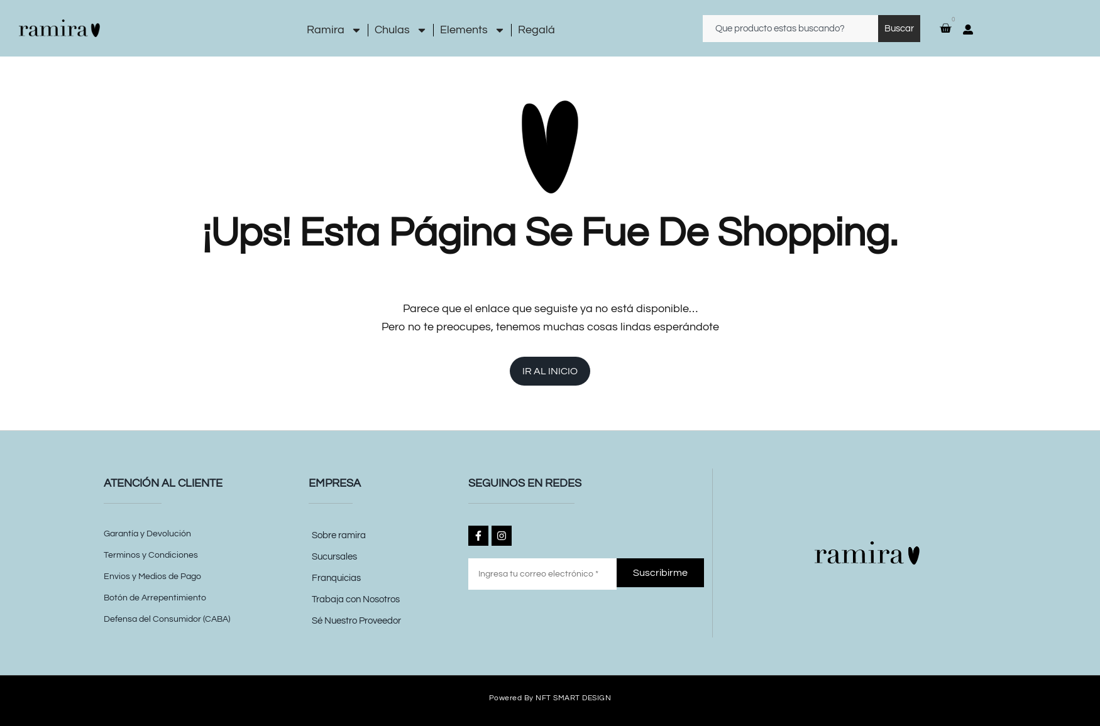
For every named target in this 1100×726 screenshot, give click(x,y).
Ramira (334, 30)
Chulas (401, 30)
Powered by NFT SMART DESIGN (550, 697)
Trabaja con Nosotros (356, 599)
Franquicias (336, 578)
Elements (472, 30)
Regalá (536, 30)
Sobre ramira (339, 535)
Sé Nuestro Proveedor (356, 621)
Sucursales (334, 556)
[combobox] (790, 28)
